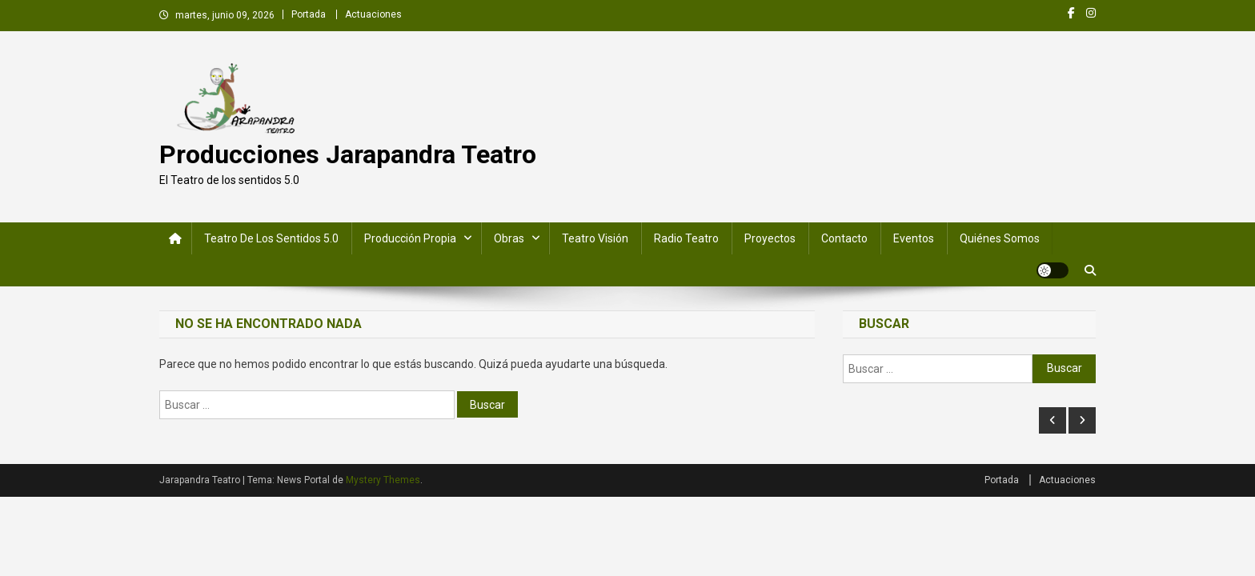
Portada (308, 14)
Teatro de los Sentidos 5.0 (271, 238)
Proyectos (770, 238)
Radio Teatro (686, 238)
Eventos (913, 238)
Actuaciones (373, 14)
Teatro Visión (595, 238)
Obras (509, 238)
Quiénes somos (1000, 238)
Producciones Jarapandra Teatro (347, 154)
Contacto (844, 238)
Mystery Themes (383, 480)
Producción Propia (410, 238)
